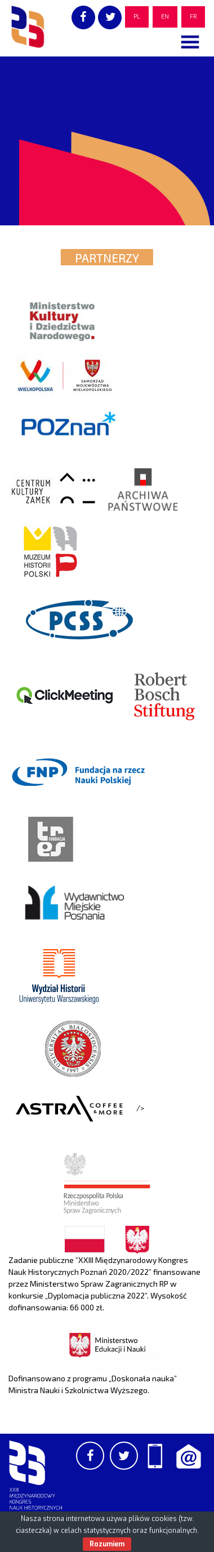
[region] (107, 140)
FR (193, 16)
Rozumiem (107, 1544)
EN (165, 16)
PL (136, 16)
